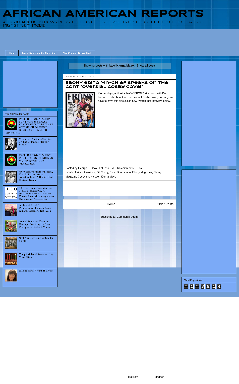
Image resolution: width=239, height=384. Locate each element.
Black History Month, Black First (38, 53)
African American (85, 172)
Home (12, 53)
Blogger (158, 376)
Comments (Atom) (128, 216)
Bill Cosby (102, 172)
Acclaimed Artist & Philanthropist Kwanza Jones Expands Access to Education (35, 208)
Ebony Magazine (142, 172)
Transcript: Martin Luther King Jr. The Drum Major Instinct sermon (35, 142)
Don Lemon (124, 172)
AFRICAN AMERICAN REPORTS (103, 14)
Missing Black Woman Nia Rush (36, 271)
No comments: (126, 168)
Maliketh (133, 376)
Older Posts (165, 204)
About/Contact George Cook (77, 53)
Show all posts (146, 65)
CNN (112, 172)
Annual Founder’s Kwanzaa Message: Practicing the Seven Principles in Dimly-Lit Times (35, 225)
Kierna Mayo (108, 176)
